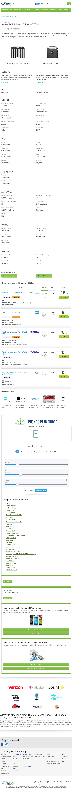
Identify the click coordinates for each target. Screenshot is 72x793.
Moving (66, 9)
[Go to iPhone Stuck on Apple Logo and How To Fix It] (21, 399)
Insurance (52, 9)
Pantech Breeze (10, 567)
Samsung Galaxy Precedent (14, 547)
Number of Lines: (36, 446)
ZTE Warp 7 (9, 517)
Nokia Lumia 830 (11, 565)
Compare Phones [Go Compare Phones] (36, 633)
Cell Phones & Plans (7, 9)
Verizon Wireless (5, 756)
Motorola (14, 765)
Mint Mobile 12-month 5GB (13, 293)
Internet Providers (38, 756)
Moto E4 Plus (10, 561)
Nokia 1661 (9, 526)
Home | (28, 781)
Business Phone (17, 9)
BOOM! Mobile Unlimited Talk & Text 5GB (14, 373)
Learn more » (5, 82)
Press (47, 3)
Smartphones (48, 756)
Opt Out (68, 781)
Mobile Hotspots (27, 756)
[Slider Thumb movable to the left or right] (17, 465)
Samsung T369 (10, 510)
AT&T (2, 759)
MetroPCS (4, 770)
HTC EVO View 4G (11, 570)
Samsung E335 (10, 544)
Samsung (15, 770)
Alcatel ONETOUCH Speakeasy (15, 535)
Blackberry (63, 759)
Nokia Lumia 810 (11, 508)
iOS (61, 761)
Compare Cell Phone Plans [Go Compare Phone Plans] (36, 630)
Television (36, 759)
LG (13, 763)
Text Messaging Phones (51, 763)
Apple (14, 756)
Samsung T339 (10, 531)
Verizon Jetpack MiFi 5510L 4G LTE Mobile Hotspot (21, 554)
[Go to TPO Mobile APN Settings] (7, 399)
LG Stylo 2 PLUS (11, 538)
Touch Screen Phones (51, 761)
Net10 (3, 768)
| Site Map (62, 781)
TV (32, 9)
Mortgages (59, 9)
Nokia (14, 768)
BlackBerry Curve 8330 (13, 551)
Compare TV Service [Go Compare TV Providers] (36, 664)
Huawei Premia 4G (11, 505)
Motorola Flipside (11, 549)
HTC (13, 761)
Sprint (3, 761)
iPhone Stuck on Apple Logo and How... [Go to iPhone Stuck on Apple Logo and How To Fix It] (20, 407)
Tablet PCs (26, 759)
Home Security (44, 9)
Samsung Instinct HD (12, 533)
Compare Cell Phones (7, 17)
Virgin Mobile (4, 765)
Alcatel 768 (9, 524)
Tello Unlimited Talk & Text (13, 312)
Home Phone (27, 9)
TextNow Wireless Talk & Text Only (14, 333)
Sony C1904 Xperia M (12, 558)
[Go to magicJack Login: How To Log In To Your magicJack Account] (35, 399)
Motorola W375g (11, 563)
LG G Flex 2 (9, 540)
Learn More (7, 581)
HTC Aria (8, 528)
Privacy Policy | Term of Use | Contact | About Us (45, 781)
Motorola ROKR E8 (11, 519)
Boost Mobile (4, 772)
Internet (37, 9)
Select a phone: (37, 427)
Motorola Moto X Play (12, 556)
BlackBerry (15, 759)
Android (62, 756)
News (42, 3)
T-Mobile (3, 763)
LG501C (8, 503)
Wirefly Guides (64, 763)
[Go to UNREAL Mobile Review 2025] (62, 399)
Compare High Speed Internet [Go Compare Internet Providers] (36, 668)
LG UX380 (9, 542)
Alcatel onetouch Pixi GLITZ (14, 522)
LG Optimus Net (10, 512)
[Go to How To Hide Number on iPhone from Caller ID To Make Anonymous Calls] (49, 399)
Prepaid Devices (49, 759)
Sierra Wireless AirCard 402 (14, 515)
